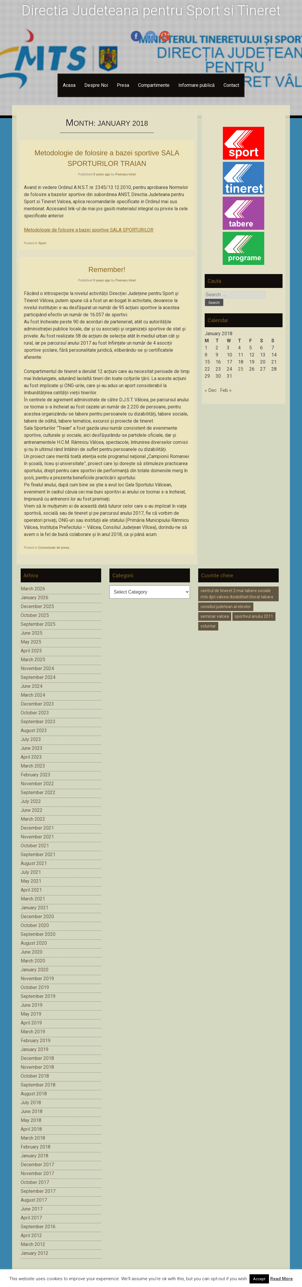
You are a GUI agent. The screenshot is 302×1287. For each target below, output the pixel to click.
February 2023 (35, 775)
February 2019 (35, 1040)
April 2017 (31, 1218)
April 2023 (31, 757)
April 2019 (31, 1023)
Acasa (69, 85)
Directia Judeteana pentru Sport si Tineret (151, 10)
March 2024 (33, 695)
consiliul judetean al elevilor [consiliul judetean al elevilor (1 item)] (226, 606)
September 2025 (38, 624)
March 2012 (33, 1244)
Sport (42, 243)
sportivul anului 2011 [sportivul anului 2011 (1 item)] (254, 616)
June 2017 (31, 1209)
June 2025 (31, 633)
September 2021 (38, 854)
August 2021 (34, 863)
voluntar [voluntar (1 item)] (208, 626)
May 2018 (31, 1120)
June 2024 (31, 686)
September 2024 (38, 677)
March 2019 (33, 1032)
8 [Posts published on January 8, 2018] (206, 355)
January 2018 (34, 1156)
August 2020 (34, 943)
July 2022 (31, 801)
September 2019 (38, 996)
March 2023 (33, 766)
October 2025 (35, 615)
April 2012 (31, 1235)
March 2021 (33, 899)
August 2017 (34, 1200)
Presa (123, 85)
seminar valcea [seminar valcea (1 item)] (215, 616)
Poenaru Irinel (125, 174)
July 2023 (31, 739)
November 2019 (37, 978)
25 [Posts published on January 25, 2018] (240, 369)
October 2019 (35, 987)
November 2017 (37, 1173)
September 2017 (38, 1191)
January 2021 (34, 907)
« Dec (210, 390)
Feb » (226, 390)
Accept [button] (259, 1279)
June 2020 (31, 952)
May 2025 (31, 642)
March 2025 (33, 659)
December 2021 (37, 828)
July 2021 (31, 872)
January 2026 (34, 597)
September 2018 (38, 1085)
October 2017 (35, 1182)
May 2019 (31, 1014)
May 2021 (31, 881)
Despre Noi (96, 85)
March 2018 (33, 1138)
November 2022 (37, 783)
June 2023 (31, 748)
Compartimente (154, 85)
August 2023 (34, 730)
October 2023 (35, 713)
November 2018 (37, 1067)
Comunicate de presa (53, 547)
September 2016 (38, 1226)
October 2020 (35, 925)
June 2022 (31, 810)
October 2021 (35, 845)
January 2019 (34, 1049)
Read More (281, 1278)
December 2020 (37, 916)
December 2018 (37, 1058)
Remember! (106, 269)
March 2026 (33, 589)
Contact (231, 85)
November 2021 (37, 837)
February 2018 (35, 1147)
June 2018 (31, 1111)
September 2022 (38, 792)
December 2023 (37, 704)
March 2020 (33, 961)
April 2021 (31, 890)
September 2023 (38, 721)
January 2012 (34, 1253)
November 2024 (37, 668)
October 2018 (35, 1076)
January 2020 (34, 969)
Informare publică (196, 85)
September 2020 (38, 934)
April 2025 (31, 651)
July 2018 (31, 1102)
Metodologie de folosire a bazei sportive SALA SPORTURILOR (88, 230)
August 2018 (34, 1094)
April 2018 (31, 1129)
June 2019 (31, 1005)
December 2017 (37, 1164)
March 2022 (33, 819)
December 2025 (37, 606)
